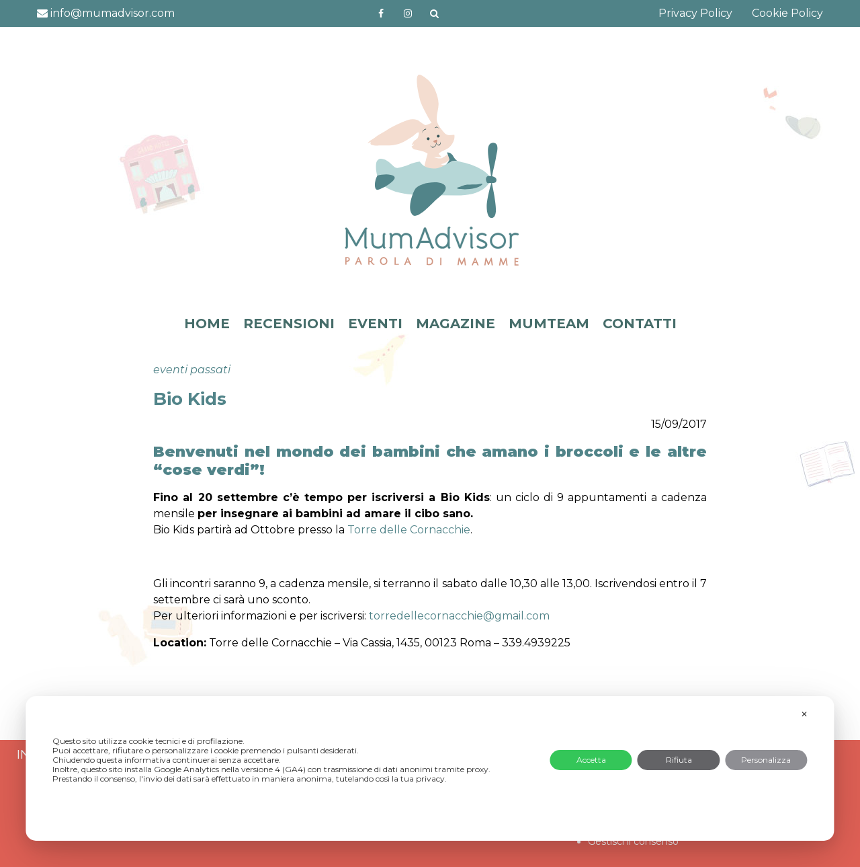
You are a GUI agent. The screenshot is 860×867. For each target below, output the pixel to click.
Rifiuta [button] (679, 760)
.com (459, 615)
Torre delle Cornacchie (408, 529)
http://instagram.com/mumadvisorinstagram (408, 13)
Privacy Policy (695, 13)
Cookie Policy (787, 13)
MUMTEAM (549, 323)
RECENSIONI (289, 323)
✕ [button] (804, 714)
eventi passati (191, 369)
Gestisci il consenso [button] (633, 841)
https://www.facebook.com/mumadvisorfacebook (381, 13)
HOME (207, 323)
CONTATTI (640, 323)
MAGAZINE (455, 323)
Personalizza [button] (766, 760)
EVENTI (375, 323)
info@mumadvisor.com (106, 13)
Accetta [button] (591, 760)
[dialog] (430, 768)
